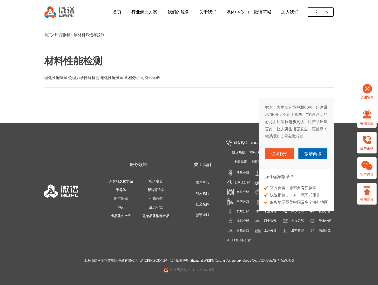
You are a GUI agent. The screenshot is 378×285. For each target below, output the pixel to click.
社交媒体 (202, 204)
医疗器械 (63, 35)
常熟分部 (238, 172)
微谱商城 (262, 12)
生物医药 (156, 198)
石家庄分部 (238, 182)
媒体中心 (235, 12)
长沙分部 (320, 211)
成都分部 (238, 221)
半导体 (121, 190)
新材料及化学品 (121, 181)
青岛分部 (238, 230)
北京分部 (293, 221)
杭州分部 (238, 211)
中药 (121, 207)
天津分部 (320, 221)
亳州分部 (320, 230)
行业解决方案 (144, 12)
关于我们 (207, 12)
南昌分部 (238, 192)
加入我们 (289, 12)
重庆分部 (238, 201)
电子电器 (156, 181)
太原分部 (265, 230)
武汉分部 (293, 211)
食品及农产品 (121, 216)
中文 (320, 12)
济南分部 (293, 230)
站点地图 (287, 260)
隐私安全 (273, 260)
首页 (117, 12)
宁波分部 (265, 211)
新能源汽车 (156, 190)
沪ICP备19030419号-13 (157, 260)
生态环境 (156, 207)
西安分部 (265, 221)
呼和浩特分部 (238, 240)
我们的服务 (178, 12)
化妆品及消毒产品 (155, 216)
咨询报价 (279, 153)
